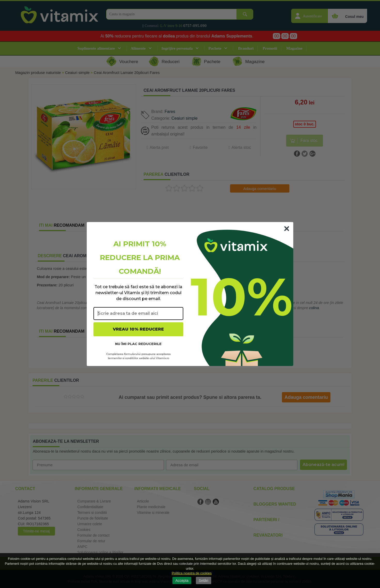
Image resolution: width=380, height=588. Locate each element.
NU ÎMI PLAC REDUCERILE (138, 344)
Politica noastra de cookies (192, 573)
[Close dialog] (286, 228)
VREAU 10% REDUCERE (138, 329)
